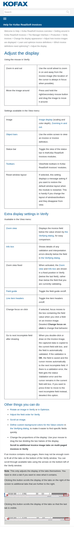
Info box (52, 269)
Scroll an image (17, 419)
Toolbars (10, 164)
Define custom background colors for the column (37, 425)
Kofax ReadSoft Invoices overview (37, 31)
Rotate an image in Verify (22, 409)
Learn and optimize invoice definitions (35, 42)
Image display (45, 119)
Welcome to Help (11, 31)
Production (55, 35)
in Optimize (43, 409)
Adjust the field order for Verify (25, 414)
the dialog (50, 258)
